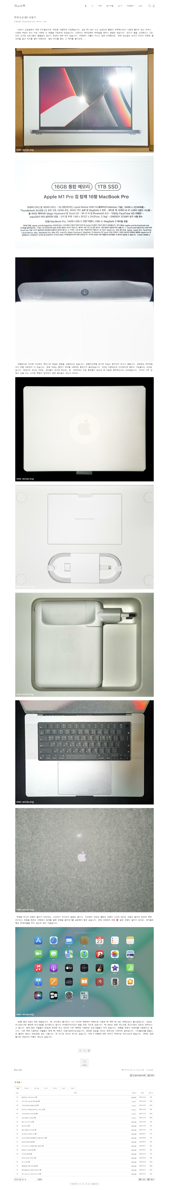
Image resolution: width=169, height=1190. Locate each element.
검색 (39, 1177)
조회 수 (151, 1091)
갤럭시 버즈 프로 (27, 1120)
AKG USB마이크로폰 (28, 1128)
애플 (142, 1068)
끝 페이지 (95, 1181)
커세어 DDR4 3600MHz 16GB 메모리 (33, 1136)
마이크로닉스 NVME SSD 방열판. (32, 1144)
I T (92, 6)
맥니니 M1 (25, 1160)
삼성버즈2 (25, 1124)
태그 (150, 1177)
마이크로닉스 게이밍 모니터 (30, 1172)
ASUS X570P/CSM (27, 1140)
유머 (140, 6)
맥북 (131, 1068)
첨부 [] (18, 1068)
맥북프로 (126, 1068)
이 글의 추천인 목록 (137, 1073)
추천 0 (84, 1060)
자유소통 (19, 6)
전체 (18, 1086)
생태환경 (130, 6)
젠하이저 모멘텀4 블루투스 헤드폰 (32, 1107)
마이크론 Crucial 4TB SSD (30, 1099)
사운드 (63, 1086)
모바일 (55, 1086)
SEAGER (18, 22)
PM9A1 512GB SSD (28, 1148)
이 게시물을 (149, 1068)
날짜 (142, 1091)
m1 (134, 1068)
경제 (100, 6)
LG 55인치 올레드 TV (28, 1132)
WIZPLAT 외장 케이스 (28, 1095)
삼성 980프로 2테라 (28, 1116)
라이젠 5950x (26, 1152)
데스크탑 (36, 1086)
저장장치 (26, 1086)
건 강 (120, 6)
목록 (150, 1073)
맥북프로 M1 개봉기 (25, 17)
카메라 (72, 1086)
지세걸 (133, 1099)
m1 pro (138, 1068)
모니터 (46, 1086)
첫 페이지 (73, 1181)
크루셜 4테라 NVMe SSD (29, 1103)
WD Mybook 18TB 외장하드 (30, 1168)
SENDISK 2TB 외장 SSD (29, 1164)
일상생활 (109, 6)
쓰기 (141, 1177)
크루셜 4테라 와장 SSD (29, 1112)
